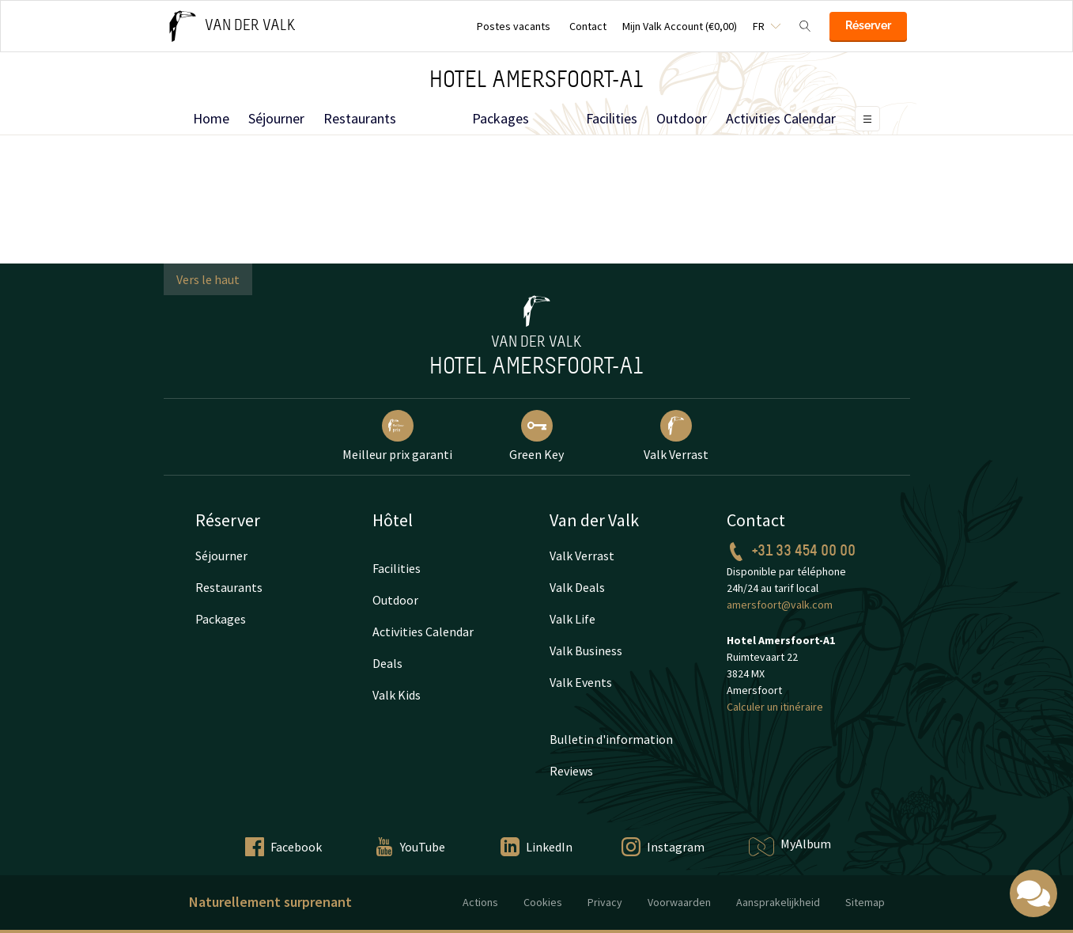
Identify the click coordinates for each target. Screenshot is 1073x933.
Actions (480, 902)
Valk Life (572, 619)
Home (211, 118)
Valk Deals (577, 587)
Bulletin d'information (611, 739)
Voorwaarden (679, 902)
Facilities (611, 118)
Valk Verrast (582, 555)
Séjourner (276, 118)
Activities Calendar (781, 118)
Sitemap (865, 902)
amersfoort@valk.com (780, 604)
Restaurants (359, 118)
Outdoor (681, 118)
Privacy (605, 902)
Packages (500, 118)
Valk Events (581, 682)
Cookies (542, 902)
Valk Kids (396, 695)
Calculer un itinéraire (775, 707)
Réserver (868, 25)
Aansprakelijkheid (778, 902)
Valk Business (586, 650)
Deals (387, 663)
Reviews (571, 771)
